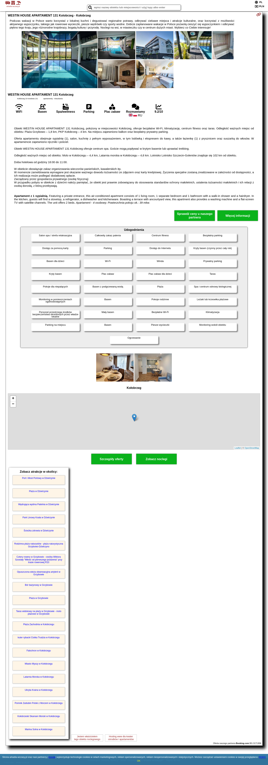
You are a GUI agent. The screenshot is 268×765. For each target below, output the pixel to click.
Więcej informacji (238, 215)
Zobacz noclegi (156, 459)
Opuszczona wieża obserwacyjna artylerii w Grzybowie (38, 573)
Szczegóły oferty (111, 459)
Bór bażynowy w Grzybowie (38, 585)
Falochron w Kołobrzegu (39, 650)
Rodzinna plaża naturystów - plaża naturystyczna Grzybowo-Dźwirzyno (38, 545)
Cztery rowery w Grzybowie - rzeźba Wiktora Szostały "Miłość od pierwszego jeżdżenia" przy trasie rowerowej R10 (38, 560)
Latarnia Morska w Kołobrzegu (39, 677)
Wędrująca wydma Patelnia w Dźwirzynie (38, 504)
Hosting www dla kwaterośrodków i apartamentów (121, 737)
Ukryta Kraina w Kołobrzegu (39, 690)
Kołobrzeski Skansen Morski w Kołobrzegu (38, 716)
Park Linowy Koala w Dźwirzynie (38, 517)
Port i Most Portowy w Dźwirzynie (38, 478)
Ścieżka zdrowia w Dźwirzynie (39, 530)
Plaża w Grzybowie (38, 598)
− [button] (13, 404)
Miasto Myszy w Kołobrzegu (39, 663)
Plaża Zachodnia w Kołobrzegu (38, 624)
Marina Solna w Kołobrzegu (38, 729)
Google (52, 757)
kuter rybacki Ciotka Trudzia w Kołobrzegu (39, 637)
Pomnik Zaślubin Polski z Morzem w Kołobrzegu (39, 703)
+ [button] (13, 398)
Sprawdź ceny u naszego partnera (194, 215)
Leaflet (238, 448)
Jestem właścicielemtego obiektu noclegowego (87, 737)
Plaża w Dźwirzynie (38, 491)
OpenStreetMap (252, 448)
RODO (262, 757)
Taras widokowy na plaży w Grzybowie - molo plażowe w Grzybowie (38, 612)
